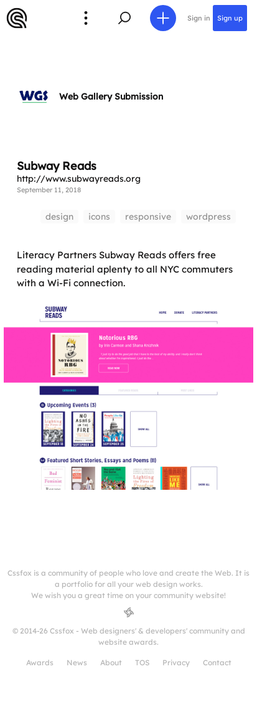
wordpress (208, 216)
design (59, 216)
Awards (40, 662)
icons (99, 216)
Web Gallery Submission (111, 96)
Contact (217, 662)
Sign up (230, 18)
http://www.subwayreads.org (79, 178)
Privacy (176, 662)
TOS (142, 662)
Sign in (198, 18)
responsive (148, 216)
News (77, 662)
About (111, 662)
